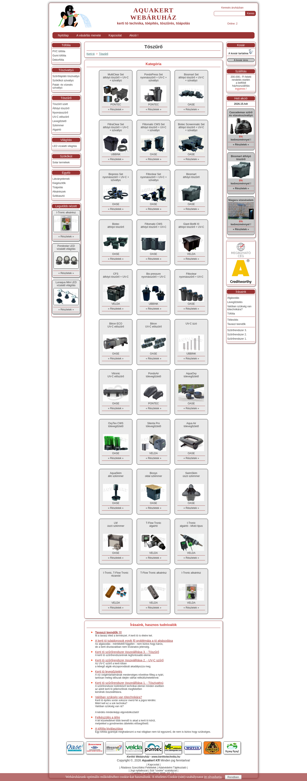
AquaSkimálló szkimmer (115, 475)
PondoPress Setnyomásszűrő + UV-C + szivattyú (153, 77)
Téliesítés (232, 319)
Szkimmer (58, 125)
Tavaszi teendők (236, 324)
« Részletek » (116, 109)
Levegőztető (59, 121)
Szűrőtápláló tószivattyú (66, 76)
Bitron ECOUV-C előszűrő (115, 325)
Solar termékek (61, 162)
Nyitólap (63, 35)
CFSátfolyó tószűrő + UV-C (116, 275)
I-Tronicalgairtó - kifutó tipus (191, 524)
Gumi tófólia (59, 55)
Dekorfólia (58, 59)
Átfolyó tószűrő (60, 108)
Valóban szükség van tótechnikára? (118, 697)
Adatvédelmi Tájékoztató (172, 767)
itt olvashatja (213, 777)
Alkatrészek (59, 191)
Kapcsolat (115, 35)
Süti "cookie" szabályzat (163, 770)
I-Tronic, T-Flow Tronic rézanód (116, 574)
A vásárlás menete (88, 35)
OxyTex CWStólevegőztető (115, 425)
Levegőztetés (234, 302)
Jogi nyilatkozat (139, 770)
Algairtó (56, 129)
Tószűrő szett (60, 104)
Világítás (66, 140)
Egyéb (66, 172)
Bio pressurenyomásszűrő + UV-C (153, 275)
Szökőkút (66, 156)
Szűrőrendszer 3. (237, 330)
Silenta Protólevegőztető (153, 425)
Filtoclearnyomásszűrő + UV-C (191, 275)
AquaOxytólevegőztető (191, 375)
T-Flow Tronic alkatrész (153, 572)
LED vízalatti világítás (64, 146)
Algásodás (233, 297)
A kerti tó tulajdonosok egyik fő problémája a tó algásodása (134, 640)
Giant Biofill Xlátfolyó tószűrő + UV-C (191, 225)
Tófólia (66, 45)
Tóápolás (57, 187)
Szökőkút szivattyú (63, 80)
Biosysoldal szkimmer (153, 475)
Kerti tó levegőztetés (108, 671)
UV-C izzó (191, 323)
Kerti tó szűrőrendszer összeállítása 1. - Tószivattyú (129, 683)
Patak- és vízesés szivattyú (62, 86)
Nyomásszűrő (60, 112)
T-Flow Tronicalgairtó (153, 524)
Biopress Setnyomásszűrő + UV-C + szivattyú (116, 177)
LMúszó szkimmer (115, 524)
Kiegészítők (59, 183)
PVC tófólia (58, 51)
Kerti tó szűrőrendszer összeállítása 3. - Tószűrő (127, 652)
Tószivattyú (66, 70)
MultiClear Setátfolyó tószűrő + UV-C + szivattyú (116, 77)
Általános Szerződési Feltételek (138, 767)
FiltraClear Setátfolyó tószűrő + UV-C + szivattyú (116, 127)
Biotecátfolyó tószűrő (115, 225)
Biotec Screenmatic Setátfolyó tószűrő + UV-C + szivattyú (191, 127)
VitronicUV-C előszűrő (115, 375)
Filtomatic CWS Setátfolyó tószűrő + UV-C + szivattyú (153, 127)
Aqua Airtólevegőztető (191, 425)
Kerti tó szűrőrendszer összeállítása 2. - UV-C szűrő (129, 660)
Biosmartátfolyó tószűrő (191, 176)
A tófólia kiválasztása (109, 728)
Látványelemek (61, 178)
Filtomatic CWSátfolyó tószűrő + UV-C (153, 225)
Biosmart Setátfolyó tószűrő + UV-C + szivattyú (191, 77)
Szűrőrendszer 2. (237, 334)
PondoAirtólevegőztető (153, 375)
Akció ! (133, 35)
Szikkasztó (58, 195)
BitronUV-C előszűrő (153, 325)
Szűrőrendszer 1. (237, 338)
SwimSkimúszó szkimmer (191, 475)
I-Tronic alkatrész (191, 572)
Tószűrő (103, 53)
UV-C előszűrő (60, 116)
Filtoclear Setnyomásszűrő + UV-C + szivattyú (153, 177)
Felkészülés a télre (107, 717)
